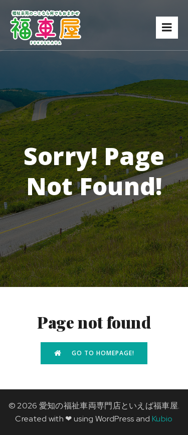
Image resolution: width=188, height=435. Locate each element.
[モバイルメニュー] (167, 28)
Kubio (162, 418)
